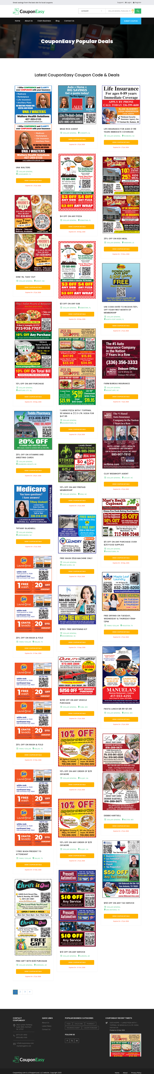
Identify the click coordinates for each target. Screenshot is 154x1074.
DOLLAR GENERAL (24, 171)
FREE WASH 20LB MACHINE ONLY (76, 558)
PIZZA (69, 1024)
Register (137, 2)
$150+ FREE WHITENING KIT (73, 629)
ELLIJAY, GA (83, 778)
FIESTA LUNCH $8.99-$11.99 (118, 709)
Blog (57, 21)
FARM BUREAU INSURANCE (117, 383)
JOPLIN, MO (127, 713)
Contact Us (69, 21)
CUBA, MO (83, 707)
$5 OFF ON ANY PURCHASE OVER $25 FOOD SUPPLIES (120, 543)
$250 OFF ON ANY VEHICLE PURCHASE (73, 701)
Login (128, 2)
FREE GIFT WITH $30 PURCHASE (31, 961)
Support (120, 2)
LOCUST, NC (127, 477)
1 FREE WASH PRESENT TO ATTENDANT (28, 853)
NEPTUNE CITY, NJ (24, 390)
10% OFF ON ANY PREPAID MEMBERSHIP (73, 488)
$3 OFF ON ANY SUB (70, 303)
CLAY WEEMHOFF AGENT (116, 473)
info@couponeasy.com (25, 1043)
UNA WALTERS (23, 167)
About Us (29, 21)
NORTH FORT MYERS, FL (114, 319)
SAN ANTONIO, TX (112, 910)
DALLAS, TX (38, 642)
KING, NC (82, 494)
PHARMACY (91, 1024)
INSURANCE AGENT (73, 1028)
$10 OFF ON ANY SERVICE (72, 952)
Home (17, 21)
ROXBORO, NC (128, 136)
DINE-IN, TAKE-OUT (25, 277)
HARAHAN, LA (128, 242)
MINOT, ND (39, 281)
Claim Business (44, 21)
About (125, 1069)
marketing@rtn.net (24, 1046)
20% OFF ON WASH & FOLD (29, 637)
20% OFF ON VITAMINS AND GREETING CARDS (30, 456)
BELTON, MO (127, 819)
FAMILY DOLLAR (23, 642)
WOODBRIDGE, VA (67, 636)
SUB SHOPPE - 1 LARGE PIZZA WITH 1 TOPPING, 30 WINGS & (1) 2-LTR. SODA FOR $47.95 (125, 1029)
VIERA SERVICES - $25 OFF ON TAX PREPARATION (125, 1050)
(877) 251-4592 (21, 1035)
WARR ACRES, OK (67, 565)
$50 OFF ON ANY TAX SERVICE (119, 903)
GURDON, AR (84, 956)
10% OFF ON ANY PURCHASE (30, 383)
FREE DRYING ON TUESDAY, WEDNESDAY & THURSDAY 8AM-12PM (120, 618)
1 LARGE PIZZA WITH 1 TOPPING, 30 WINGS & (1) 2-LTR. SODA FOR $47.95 (77, 413)
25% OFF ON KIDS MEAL (115, 238)
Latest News (46, 1026)
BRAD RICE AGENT (69, 129)
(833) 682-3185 (21, 1037)
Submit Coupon (131, 21)
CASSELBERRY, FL (23, 174)
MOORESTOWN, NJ (68, 423)
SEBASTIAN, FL (84, 220)
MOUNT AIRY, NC (111, 390)
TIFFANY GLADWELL (26, 528)
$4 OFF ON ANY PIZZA (71, 216)
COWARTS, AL (84, 133)
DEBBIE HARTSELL (112, 815)
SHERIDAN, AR (40, 965)
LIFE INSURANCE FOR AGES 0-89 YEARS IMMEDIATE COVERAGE (120, 130)
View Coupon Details (33, 180)
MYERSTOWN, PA (111, 551)
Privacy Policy (136, 1069)
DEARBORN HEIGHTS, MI (26, 464)
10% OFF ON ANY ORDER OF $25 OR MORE (76, 773)
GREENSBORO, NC (24, 535)
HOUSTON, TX (127, 625)
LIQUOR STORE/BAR (90, 1028)
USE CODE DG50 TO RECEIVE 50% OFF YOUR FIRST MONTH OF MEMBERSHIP (121, 309)
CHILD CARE (79, 1024)
